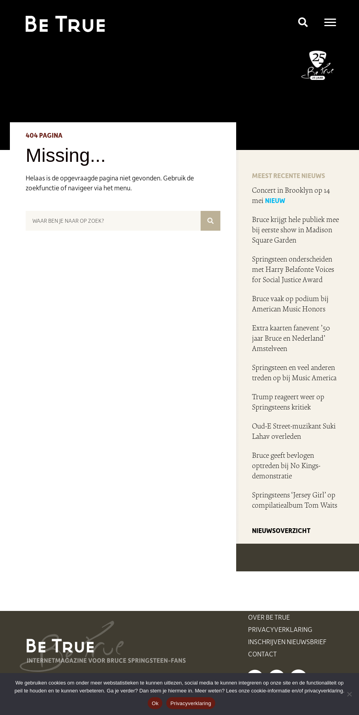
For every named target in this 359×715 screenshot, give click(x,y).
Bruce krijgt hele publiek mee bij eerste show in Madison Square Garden (295, 230)
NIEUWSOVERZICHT (281, 530)
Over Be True (269, 617)
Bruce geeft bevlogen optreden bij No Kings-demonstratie (286, 465)
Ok (155, 703)
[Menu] (330, 22)
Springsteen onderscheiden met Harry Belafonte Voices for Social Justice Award (293, 269)
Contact (262, 653)
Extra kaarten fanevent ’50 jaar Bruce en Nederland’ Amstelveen (291, 338)
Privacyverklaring (280, 629)
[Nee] (349, 694)
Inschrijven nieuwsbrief (287, 641)
